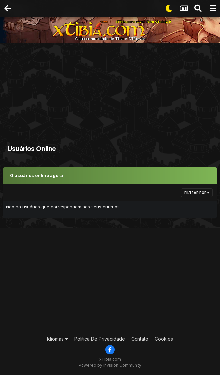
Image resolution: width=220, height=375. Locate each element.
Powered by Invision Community (110, 365)
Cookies (164, 339)
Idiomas (57, 339)
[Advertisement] (111, 92)
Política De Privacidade (99, 339)
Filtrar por (196, 193)
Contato (139, 339)
